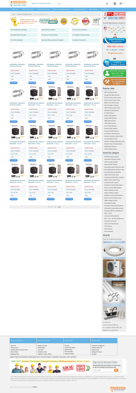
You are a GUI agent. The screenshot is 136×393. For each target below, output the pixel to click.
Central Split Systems (43, 9)
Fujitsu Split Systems (110, 118)
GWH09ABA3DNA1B (83, 378)
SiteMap (34, 387)
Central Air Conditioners (98, 345)
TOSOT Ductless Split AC (111, 157)
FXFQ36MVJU (60, 376)
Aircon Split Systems (110, 126)
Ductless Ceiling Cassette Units (113, 136)
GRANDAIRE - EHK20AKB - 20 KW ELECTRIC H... (17, 104)
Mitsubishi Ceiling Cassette (112, 159)
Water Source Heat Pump (112, 180)
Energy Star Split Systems (111, 95)
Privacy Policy (14, 347)
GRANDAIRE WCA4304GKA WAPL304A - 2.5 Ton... (36, 142)
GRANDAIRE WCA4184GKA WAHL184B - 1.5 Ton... (36, 104)
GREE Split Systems (110, 121)
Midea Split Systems (110, 146)
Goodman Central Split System (113, 185)
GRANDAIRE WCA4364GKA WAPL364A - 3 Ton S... (73, 142)
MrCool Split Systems (110, 149)
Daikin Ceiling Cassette (111, 190)
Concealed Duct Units (110, 139)
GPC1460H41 (14, 376)
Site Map (94, 354)
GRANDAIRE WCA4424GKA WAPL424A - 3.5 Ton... (18, 181)
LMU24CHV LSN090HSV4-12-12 (86, 376)
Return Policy (14, 352)
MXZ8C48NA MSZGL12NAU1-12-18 (106, 376)
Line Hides (40, 350)
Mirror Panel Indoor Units (112, 100)
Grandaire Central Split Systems (24, 14)
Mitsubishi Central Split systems (114, 208)
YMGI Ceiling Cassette (111, 162)
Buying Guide (95, 350)
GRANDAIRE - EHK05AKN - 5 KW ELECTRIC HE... (36, 65)
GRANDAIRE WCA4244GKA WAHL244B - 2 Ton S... (73, 104)
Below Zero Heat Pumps (111, 103)
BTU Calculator (69, 351)
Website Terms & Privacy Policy (19, 350)
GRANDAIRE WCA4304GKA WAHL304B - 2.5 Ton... (18, 142)
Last (59, 207)
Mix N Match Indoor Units (112, 108)
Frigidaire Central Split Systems (113, 195)
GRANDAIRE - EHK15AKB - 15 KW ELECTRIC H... (92, 65)
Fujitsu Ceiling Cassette (111, 193)
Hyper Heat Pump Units (111, 175)
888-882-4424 (68, 349)
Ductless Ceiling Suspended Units (114, 141)
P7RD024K (74, 378)
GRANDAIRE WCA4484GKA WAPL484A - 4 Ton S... (55, 181)
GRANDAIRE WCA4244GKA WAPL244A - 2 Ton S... (92, 104)
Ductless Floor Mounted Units (113, 144)
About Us (13, 345)
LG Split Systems (109, 113)
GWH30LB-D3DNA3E (70, 376)
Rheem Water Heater (110, 164)
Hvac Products (108, 231)
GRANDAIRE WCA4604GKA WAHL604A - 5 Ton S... (73, 181)
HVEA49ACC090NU (48, 378)
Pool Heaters (108, 226)
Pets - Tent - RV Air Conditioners (114, 218)
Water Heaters (93, 9)
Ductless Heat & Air (97, 347)
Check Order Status (70, 347)
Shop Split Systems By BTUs (112, 172)
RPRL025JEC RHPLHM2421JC (27, 376)
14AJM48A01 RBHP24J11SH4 (49, 380)
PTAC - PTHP (108, 213)
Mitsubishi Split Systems (111, 110)
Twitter (14, 391)
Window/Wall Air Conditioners (113, 211)
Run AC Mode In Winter (111, 105)
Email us (67, 345)
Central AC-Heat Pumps (111, 224)
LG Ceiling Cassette (110, 203)
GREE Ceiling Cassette (110, 200)
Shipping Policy (15, 354)
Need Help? (14, 9)
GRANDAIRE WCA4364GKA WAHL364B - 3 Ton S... (55, 142)
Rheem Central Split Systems (113, 188)
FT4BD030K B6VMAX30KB (62, 378)
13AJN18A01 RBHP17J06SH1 (67, 380)
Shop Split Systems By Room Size (114, 167)
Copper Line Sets (42, 345)
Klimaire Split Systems (111, 128)
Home (13, 14)
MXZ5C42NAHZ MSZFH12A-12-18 (32, 378)
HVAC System (108, 229)
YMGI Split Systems (110, 123)
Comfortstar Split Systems (112, 133)
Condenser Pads (42, 352)
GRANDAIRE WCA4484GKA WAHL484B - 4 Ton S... (36, 181)
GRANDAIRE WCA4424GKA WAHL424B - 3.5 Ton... (92, 142)
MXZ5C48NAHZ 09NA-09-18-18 (46, 376)
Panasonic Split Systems (111, 131)
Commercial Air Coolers (111, 182)
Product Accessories (110, 221)
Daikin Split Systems (110, 115)
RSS (23, 391)
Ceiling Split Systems (79, 9)
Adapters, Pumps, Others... (45, 354)
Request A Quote (69, 353)
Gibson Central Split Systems (113, 198)
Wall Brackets (41, 347)
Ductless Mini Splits (27, 9)
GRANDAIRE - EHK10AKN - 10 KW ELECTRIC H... (73, 65)
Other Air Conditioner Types (61, 9)
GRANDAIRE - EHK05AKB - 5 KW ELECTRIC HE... (17, 65)
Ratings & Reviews (97, 352)
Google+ (17, 391)
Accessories (105, 9)
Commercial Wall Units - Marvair (114, 177)
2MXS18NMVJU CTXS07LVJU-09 (99, 378)
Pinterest (20, 391)
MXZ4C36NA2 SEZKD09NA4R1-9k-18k (29, 380)
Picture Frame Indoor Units (112, 97)
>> (55, 207)
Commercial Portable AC (111, 216)
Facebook (11, 391)
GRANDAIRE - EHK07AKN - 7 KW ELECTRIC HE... (54, 65)
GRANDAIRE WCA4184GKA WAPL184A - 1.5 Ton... (55, 104)
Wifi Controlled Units (110, 92)
